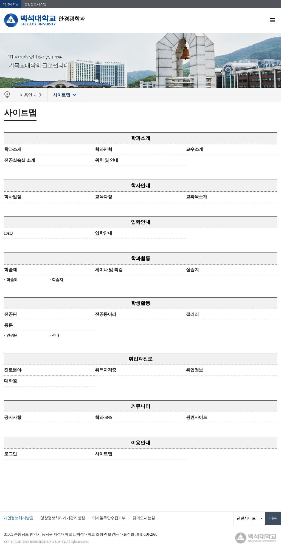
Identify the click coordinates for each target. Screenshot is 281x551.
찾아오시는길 (147, 519)
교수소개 (194, 149)
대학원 (10, 381)
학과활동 (140, 259)
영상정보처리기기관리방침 (64, 519)
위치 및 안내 (106, 160)
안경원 (12, 336)
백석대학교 (11, 4)
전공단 (10, 315)
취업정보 (194, 370)
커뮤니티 (140, 407)
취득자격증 (105, 370)
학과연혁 (103, 149)
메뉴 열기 (273, 20)
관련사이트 (196, 418)
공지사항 (12, 418)
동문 (8, 325)
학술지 (57, 280)
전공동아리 (105, 315)
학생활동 (140, 303)
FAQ (8, 233)
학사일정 (12, 197)
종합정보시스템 (35, 4)
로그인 (10, 454)
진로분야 (12, 370)
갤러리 (192, 315)
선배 (55, 336)
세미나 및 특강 (108, 270)
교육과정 (103, 197)
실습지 (192, 270)
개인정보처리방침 (19, 519)
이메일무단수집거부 (111, 519)
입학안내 (140, 222)
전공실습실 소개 (19, 160)
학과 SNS (103, 418)
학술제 (10, 270)
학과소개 (140, 138)
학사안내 (140, 186)
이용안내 (140, 443)
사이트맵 (103, 454)
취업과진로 (140, 359)
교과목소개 (196, 197)
